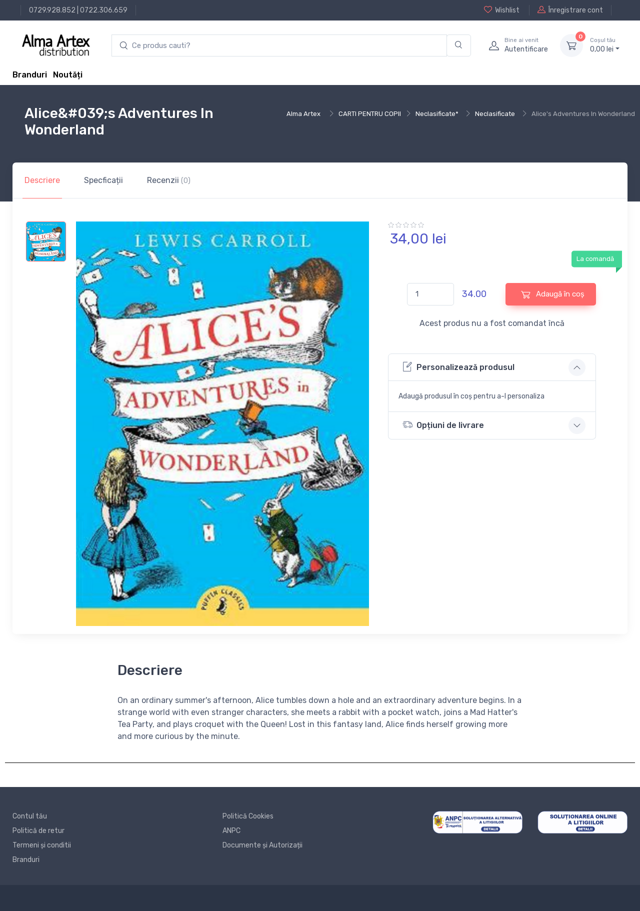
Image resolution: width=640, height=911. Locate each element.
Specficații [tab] (103, 180)
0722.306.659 (104, 10)
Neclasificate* (437, 114)
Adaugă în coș (552, 294)
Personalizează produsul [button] (458, 367)
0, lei (605, 45)
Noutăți (67, 75)
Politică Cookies (248, 816)
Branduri (29, 75)
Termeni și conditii (41, 845)
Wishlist (502, 10)
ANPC (231, 830)
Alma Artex (303, 114)
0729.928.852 (52, 10)
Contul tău (29, 816)
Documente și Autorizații (262, 845)
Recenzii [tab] (168, 180)
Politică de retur (38, 830)
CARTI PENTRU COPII (369, 114)
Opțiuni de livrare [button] (443, 425)
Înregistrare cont (570, 10)
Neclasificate (495, 114)
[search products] (279, 45)
